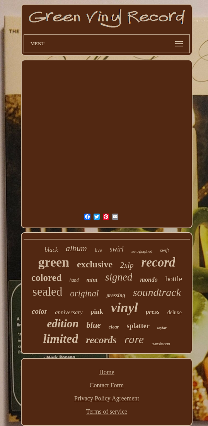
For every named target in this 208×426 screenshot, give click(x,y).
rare (134, 339)
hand (74, 280)
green (54, 262)
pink (96, 311)
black (51, 249)
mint (92, 280)
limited (60, 339)
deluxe (174, 312)
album (76, 248)
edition (62, 323)
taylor (162, 328)
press (153, 311)
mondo (148, 279)
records (101, 340)
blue (94, 325)
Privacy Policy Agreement (106, 398)
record (159, 262)
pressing (115, 295)
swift (164, 250)
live (98, 250)
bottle (173, 279)
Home (106, 372)
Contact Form (107, 385)
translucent (161, 343)
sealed (47, 291)
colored (46, 277)
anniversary (69, 312)
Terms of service (106, 411)
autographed (141, 251)
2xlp (126, 265)
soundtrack (157, 292)
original (84, 293)
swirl (117, 249)
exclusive (95, 264)
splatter (138, 326)
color (39, 311)
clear (114, 327)
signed (119, 277)
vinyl (124, 307)
